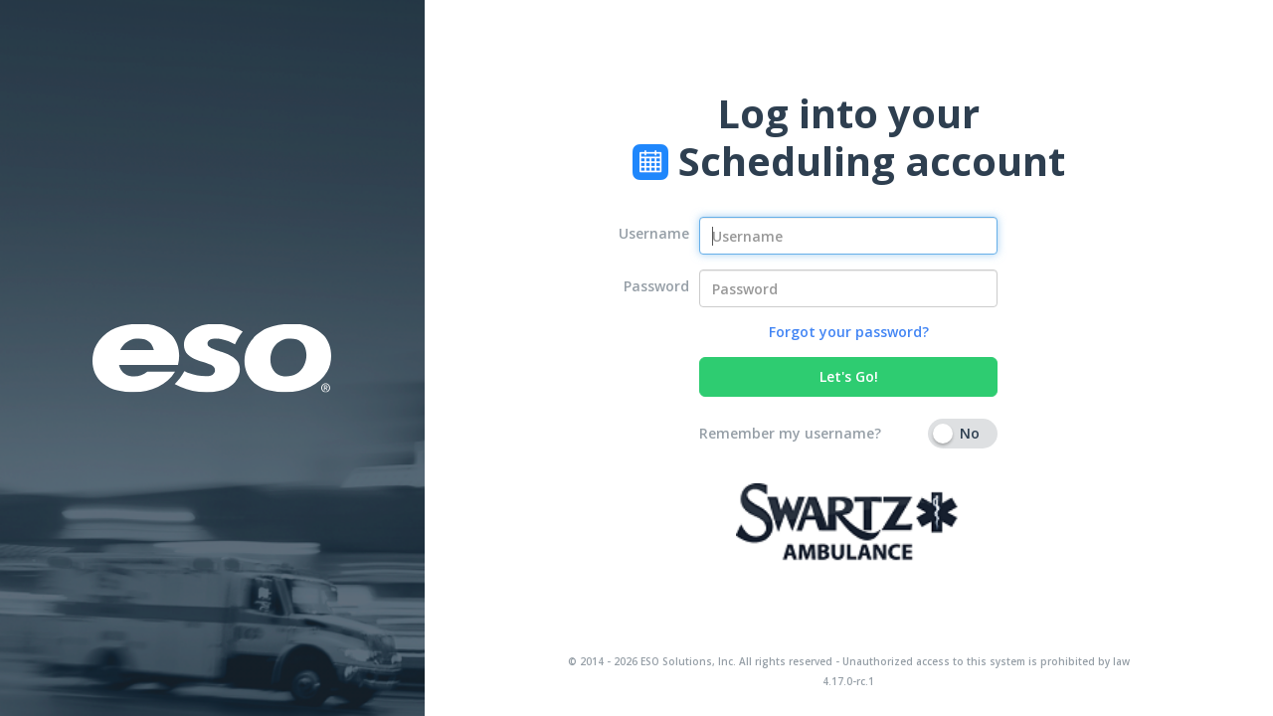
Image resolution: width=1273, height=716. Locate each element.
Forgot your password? (849, 331)
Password (656, 285)
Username (654, 233)
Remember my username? (790, 433)
